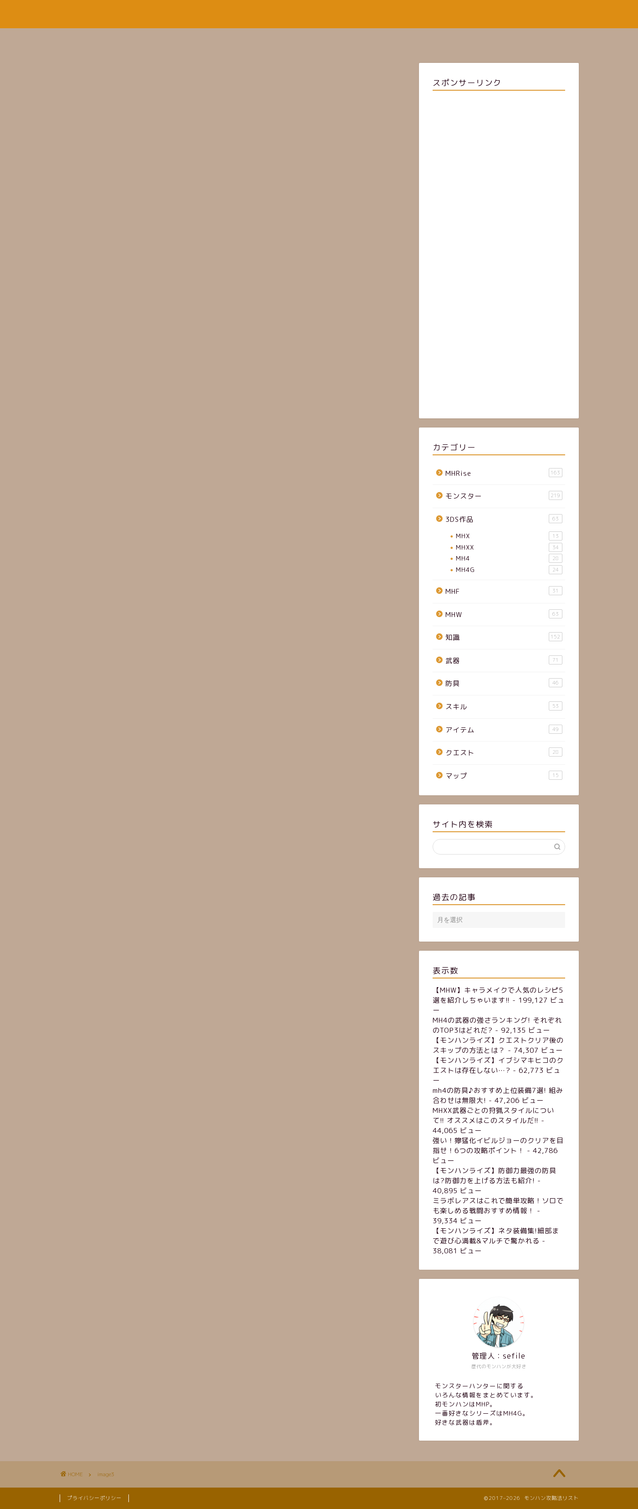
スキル (503, 706)
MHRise (503, 473)
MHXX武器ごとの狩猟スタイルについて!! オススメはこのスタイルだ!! (493, 1115)
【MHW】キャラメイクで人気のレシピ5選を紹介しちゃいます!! (498, 995)
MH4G (509, 569)
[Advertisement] (499, 252)
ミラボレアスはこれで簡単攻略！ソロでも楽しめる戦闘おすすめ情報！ (498, 1205)
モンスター (503, 496)
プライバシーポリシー (94, 1498)
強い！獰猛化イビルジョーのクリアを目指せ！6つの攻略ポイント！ (498, 1145)
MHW (503, 614)
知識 (503, 637)
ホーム (241, 39)
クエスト (503, 752)
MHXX (509, 547)
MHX (509, 536)
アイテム (503, 730)
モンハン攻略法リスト (319, 14)
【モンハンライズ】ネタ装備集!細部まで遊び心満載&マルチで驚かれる (496, 1236)
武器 (503, 660)
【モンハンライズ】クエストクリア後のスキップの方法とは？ (498, 1045)
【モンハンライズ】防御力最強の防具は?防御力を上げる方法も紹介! (494, 1175)
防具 (503, 683)
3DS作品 (503, 519)
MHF (503, 591)
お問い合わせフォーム (372, 39)
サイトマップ (295, 39)
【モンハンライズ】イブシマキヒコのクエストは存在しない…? (498, 1065)
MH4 (509, 558)
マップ (503, 776)
